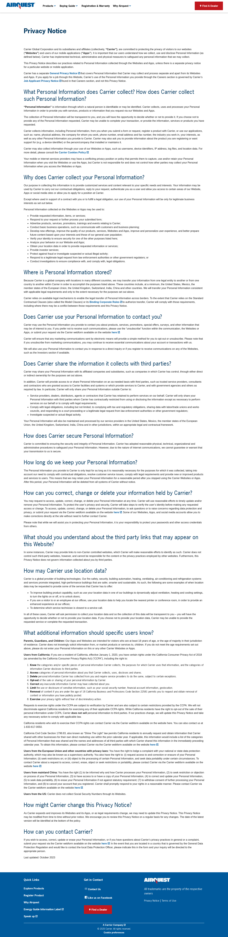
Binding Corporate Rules (104, 302)
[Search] (205, 3)
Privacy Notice (151, 900)
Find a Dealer (99, 909)
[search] (219, 3)
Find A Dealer (210, 14)
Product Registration (177, 3)
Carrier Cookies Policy (72, 152)
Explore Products (34, 888)
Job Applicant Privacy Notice (41, 81)
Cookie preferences (114, 932)
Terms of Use (169, 900)
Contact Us (93, 889)
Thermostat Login (157, 3)
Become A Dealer (139, 3)
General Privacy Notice (63, 73)
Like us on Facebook (98, 897)
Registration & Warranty (96, 14)
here (114, 332)
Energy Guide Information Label (42, 909)
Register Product (34, 895)
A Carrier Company (113, 924)
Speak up (29, 916)
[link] (20, 13)
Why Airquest (31, 902)
